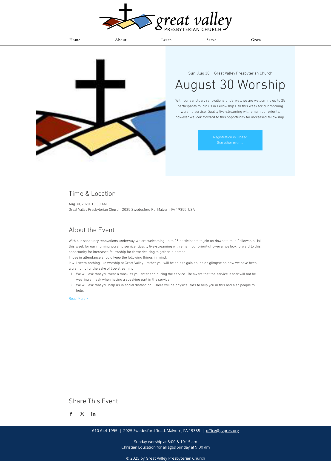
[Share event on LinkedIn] (93, 414)
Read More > (78, 299)
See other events (230, 143)
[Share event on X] (82, 414)
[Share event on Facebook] (71, 414)
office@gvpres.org (222, 430)
